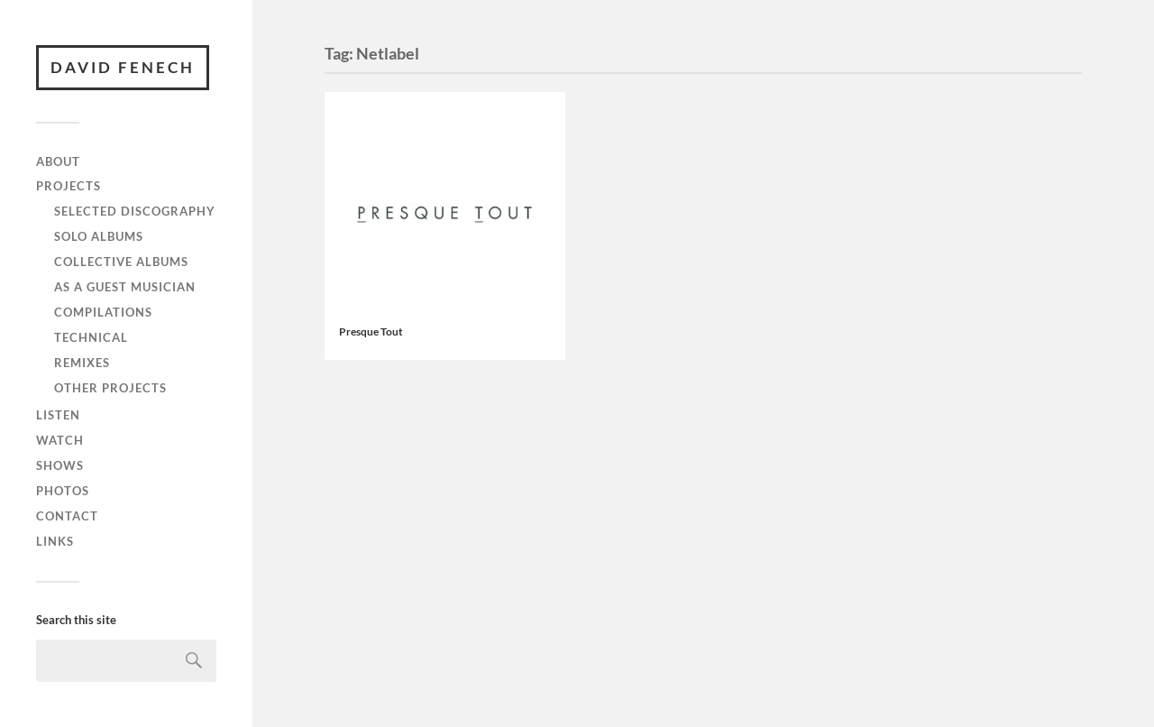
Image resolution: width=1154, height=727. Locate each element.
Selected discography (134, 211)
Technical (91, 337)
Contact (67, 516)
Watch (60, 440)
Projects (68, 186)
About (58, 161)
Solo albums (98, 236)
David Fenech (122, 67)
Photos (62, 490)
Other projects (110, 388)
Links (55, 541)
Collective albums (121, 261)
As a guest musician (125, 287)
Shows (60, 465)
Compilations (103, 312)
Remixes (82, 362)
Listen (58, 415)
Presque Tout (371, 331)
